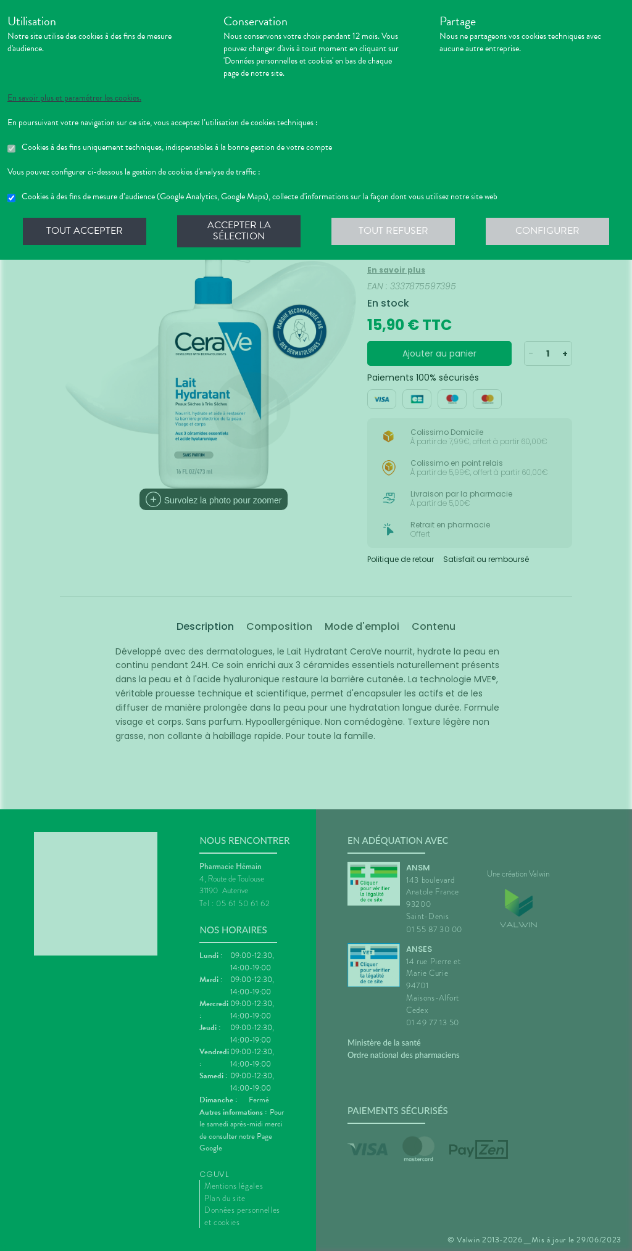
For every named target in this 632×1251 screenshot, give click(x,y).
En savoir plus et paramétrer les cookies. (74, 98)
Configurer (547, 230)
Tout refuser (393, 230)
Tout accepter (84, 230)
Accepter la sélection (239, 231)
